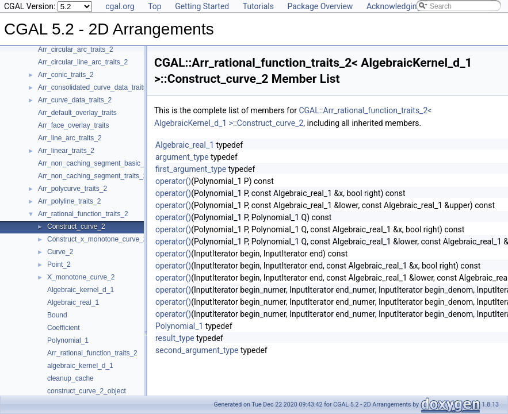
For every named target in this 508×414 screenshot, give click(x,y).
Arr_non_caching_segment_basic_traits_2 (102, 163)
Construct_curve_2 (76, 227)
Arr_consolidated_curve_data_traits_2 (96, 87)
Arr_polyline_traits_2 (69, 201)
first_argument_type (190, 169)
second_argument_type (197, 350)
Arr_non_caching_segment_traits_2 (92, 176)
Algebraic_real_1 (73, 302)
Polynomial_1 (68, 340)
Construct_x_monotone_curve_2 (97, 239)
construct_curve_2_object (86, 391)
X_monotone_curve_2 (80, 277)
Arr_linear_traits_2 (66, 151)
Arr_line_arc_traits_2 (70, 138)
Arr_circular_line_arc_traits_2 (83, 62)
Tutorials (258, 6)
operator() (173, 181)
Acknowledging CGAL (405, 6)
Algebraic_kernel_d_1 (80, 290)
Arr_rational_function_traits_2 (83, 214)
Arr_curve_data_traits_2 (75, 100)
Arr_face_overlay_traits (73, 125)
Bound (57, 315)
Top (155, 6)
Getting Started (202, 6)
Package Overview (320, 6)
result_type (174, 338)
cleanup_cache (70, 378)
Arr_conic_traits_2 (66, 75)
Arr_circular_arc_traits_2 (75, 49)
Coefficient (63, 328)
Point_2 (59, 264)
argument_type (182, 157)
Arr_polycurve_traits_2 (72, 189)
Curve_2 (60, 252)
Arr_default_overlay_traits (77, 113)
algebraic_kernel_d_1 (80, 366)
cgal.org (119, 6)
